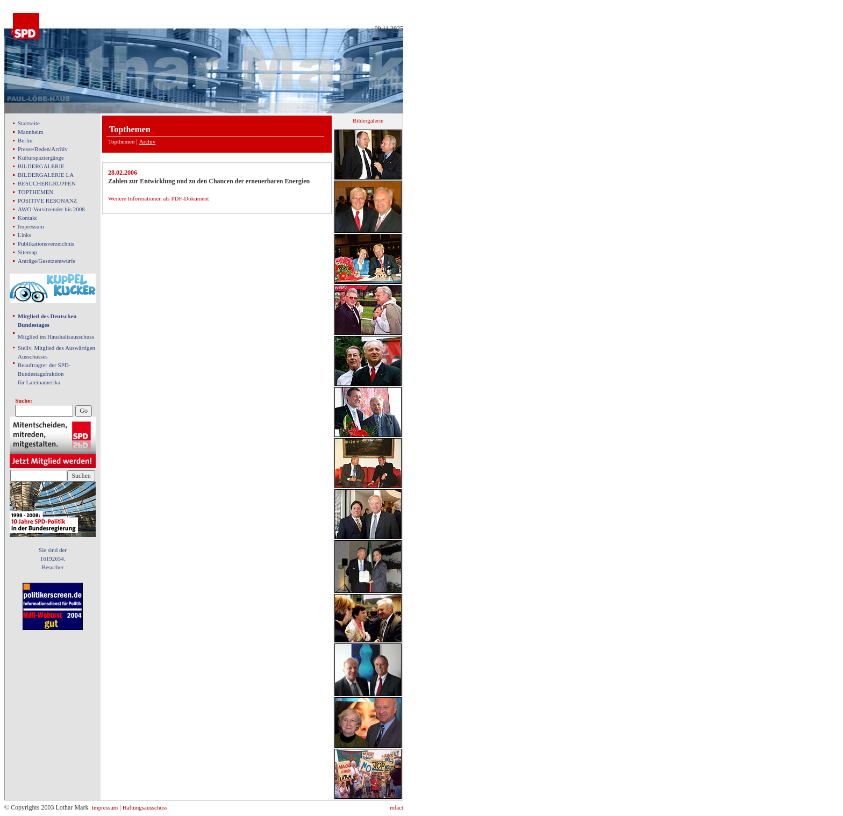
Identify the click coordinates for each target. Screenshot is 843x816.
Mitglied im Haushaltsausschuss (56, 336)
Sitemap (27, 252)
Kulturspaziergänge (41, 157)
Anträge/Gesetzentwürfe (47, 260)
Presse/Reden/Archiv (43, 149)
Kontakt (27, 217)
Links (24, 235)
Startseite (29, 123)
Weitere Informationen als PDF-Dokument (158, 198)
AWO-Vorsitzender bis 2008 (51, 209)
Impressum (31, 226)
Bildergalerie (368, 120)
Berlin (25, 140)
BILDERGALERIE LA (46, 174)
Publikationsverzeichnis (46, 243)
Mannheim (31, 131)
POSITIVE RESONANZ (47, 200)
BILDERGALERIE (41, 166)
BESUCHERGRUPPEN (47, 183)
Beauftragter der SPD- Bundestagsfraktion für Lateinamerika (44, 373)
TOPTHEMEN (35, 192)
